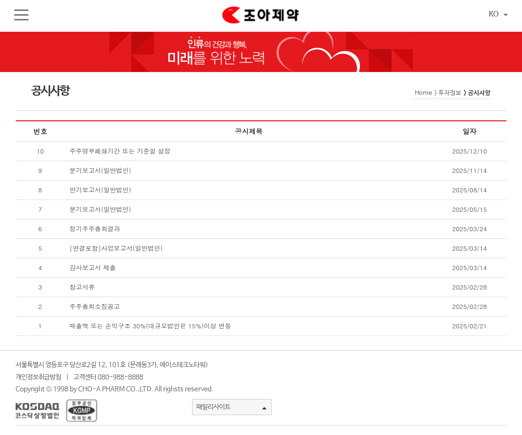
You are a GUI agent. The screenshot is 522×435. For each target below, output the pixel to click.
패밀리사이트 (231, 407)
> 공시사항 (477, 93)
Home (423, 93)
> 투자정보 (447, 93)
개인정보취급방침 (38, 377)
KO (498, 14)
